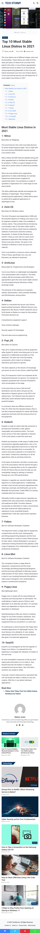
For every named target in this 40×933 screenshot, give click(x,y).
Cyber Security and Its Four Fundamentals (18, 819)
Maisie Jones (8, 51)
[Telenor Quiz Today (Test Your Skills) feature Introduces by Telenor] (29, 742)
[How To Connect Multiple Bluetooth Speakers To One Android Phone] (10, 742)
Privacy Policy (23, 925)
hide (13, 85)
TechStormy (16, 922)
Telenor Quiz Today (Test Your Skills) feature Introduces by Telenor (28, 751)
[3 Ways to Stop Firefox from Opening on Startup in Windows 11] (20, 895)
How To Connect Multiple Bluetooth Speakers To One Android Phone (10, 751)
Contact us (8, 925)
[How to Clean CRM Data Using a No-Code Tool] (20, 865)
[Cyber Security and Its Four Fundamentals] (20, 806)
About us (14, 925)
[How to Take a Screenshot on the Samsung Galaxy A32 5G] (20, 834)
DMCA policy (31, 925)
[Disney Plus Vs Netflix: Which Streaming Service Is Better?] (20, 777)
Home (16, 32)
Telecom (23, 32)
